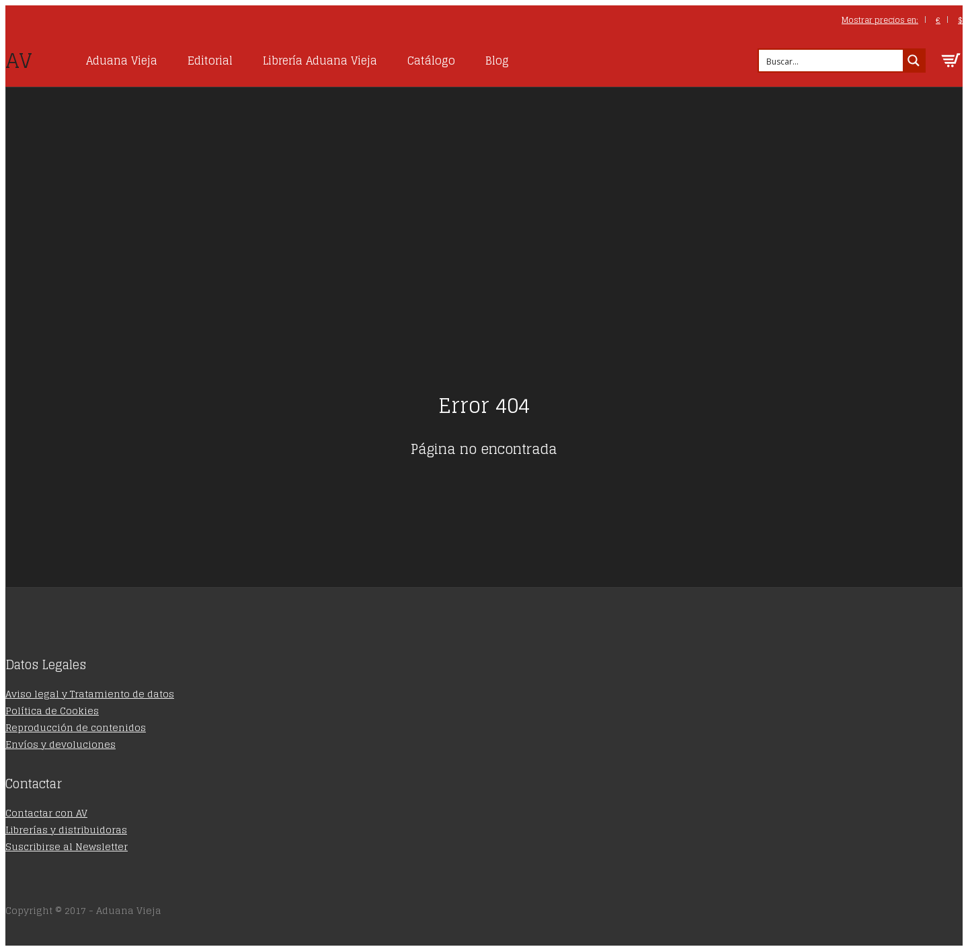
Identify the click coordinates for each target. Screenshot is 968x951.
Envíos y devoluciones (60, 744)
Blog (497, 60)
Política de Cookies (52, 710)
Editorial (210, 60)
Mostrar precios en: (880, 20)
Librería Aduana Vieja (320, 60)
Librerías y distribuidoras (66, 829)
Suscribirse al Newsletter (66, 846)
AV (18, 60)
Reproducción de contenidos (75, 727)
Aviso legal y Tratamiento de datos (89, 693)
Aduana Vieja (121, 60)
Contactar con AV (46, 812)
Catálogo (431, 60)
